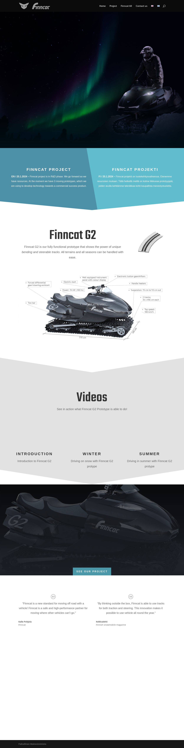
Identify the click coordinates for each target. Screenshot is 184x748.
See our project (92, 571)
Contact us (141, 6)
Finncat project (49, 169)
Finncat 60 (126, 6)
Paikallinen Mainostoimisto (32, 744)
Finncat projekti (135, 169)
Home (102, 6)
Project (113, 6)
